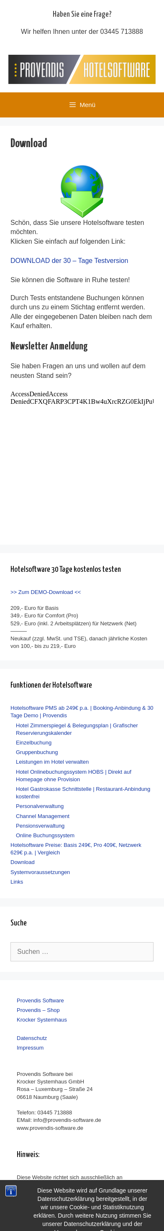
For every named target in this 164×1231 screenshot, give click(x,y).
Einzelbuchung (33, 742)
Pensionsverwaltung (40, 826)
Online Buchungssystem (45, 835)
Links (16, 882)
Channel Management (42, 816)
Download (22, 862)
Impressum (30, 1048)
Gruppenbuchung (37, 752)
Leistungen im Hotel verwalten (52, 762)
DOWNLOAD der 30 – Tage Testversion (69, 260)
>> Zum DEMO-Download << (45, 592)
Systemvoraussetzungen (40, 872)
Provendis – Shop (38, 1010)
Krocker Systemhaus (42, 1020)
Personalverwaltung (40, 806)
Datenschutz (32, 1038)
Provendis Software (40, 1000)
